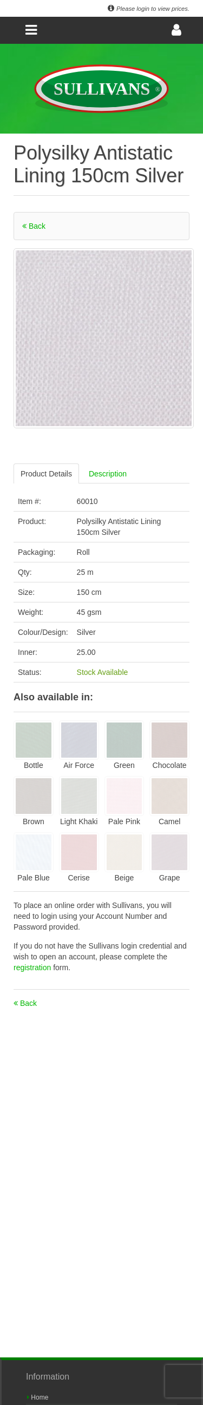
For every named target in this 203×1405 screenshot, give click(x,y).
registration (33, 967)
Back (33, 226)
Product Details (46, 473)
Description (108, 473)
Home (37, 1397)
